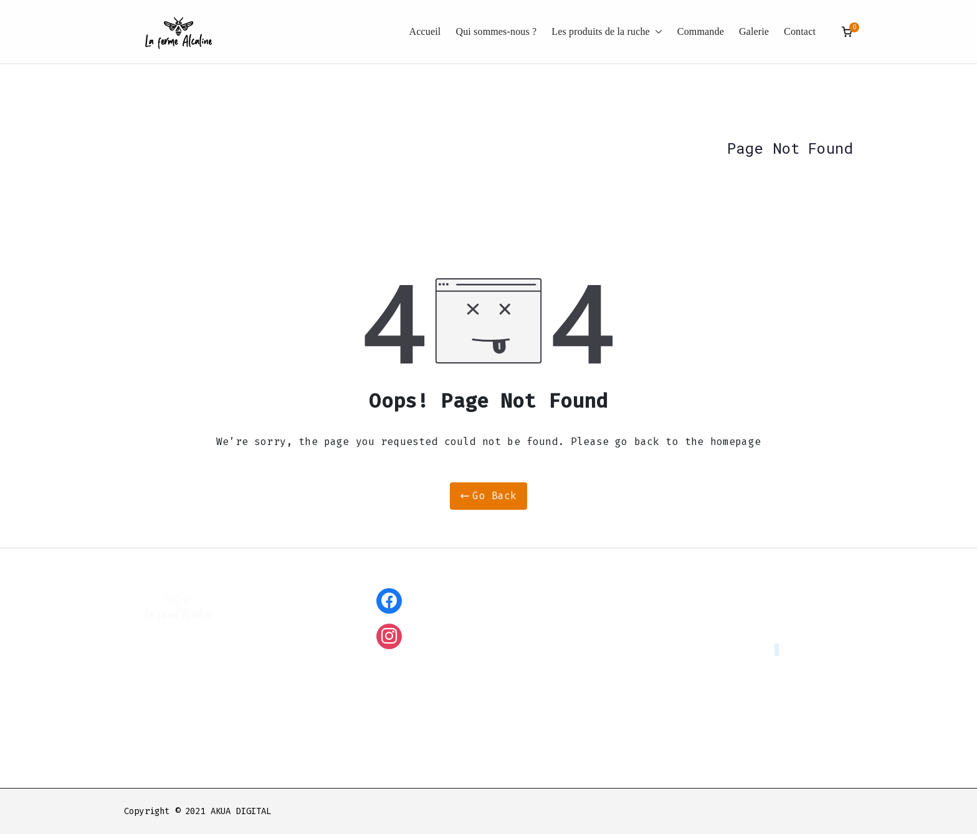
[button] (656, 32)
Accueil (425, 31)
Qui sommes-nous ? (495, 31)
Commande (700, 31)
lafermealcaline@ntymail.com (703, 650)
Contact (800, 31)
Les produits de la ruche (606, 32)
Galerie (754, 31)
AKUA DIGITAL (241, 811)
